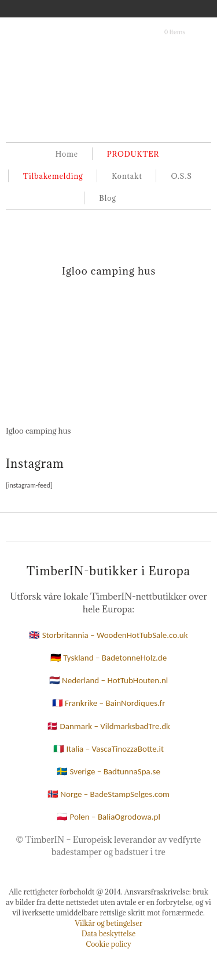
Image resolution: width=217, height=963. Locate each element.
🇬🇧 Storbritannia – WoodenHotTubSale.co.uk (108, 635)
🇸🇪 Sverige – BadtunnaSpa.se (108, 771)
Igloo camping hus (109, 270)
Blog (107, 198)
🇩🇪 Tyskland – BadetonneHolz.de (108, 657)
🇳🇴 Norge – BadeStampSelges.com (108, 794)
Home (67, 153)
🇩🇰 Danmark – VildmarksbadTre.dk (108, 726)
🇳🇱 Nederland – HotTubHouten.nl (108, 680)
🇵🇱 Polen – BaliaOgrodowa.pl (108, 816)
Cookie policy (108, 943)
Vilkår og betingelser (108, 923)
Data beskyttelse (109, 933)
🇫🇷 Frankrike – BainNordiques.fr (108, 703)
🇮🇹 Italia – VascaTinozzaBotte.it (108, 749)
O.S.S (181, 176)
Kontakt (127, 176)
